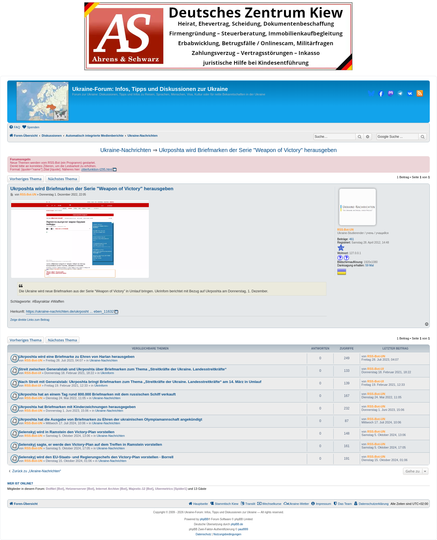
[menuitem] (14, 127)
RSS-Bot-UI (33, 373)
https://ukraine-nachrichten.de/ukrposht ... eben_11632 (70, 311)
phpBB (204, 519)
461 (351, 239)
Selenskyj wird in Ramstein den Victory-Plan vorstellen (66, 432)
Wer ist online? (20, 483)
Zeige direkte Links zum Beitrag (29, 319)
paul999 (243, 529)
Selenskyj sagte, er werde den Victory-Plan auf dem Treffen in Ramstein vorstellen (90, 444)
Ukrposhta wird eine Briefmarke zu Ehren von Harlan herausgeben (77, 357)
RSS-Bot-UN (345, 229)
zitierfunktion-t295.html (96, 169)
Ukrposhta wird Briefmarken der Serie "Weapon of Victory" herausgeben (248, 150)
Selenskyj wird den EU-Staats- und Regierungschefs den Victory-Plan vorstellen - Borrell (96, 457)
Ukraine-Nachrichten (125, 150)
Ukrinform (107, 373)
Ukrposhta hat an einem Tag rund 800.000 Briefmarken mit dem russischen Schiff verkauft (97, 394)
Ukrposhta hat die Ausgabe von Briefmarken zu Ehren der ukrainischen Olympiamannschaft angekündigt (110, 419)
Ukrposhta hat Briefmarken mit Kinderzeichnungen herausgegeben (77, 407)
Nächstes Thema (62, 178)
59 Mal (369, 265)
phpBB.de (237, 524)
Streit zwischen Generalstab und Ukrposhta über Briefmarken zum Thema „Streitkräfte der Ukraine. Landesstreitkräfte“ (123, 369)
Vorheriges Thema (26, 178)
